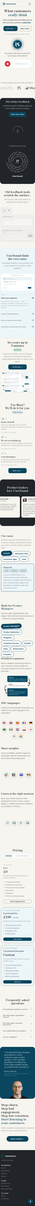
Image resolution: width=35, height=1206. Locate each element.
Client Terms (5, 1186)
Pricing (3, 1176)
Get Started (4, 1199)
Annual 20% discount (22, 856)
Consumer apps (10, 559)
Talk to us (17, 982)
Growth (27, 643)
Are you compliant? (10, 1037)
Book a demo (24, 29)
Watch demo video (17, 114)
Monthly (9, 856)
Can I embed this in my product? (14, 1031)
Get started (17, 939)
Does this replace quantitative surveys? (13, 1016)
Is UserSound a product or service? (15, 1009)
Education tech (21, 553)
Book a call (17, 471)
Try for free (10, 29)
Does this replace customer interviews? (12, 1024)
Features (4, 1173)
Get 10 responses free (17, 901)
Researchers (18, 649)
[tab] (17, 301)
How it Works (5, 1171)
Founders (7, 654)
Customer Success (11, 643)
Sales (5, 649)
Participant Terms (7, 1189)
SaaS (24, 559)
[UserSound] (17, 1156)
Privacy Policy (5, 1183)
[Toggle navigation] (29, 4)
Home (3, 1168)
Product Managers (11, 626)
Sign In (3, 1196)
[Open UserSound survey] (30, 1201)
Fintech (6, 553)
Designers (7, 637)
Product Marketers (11, 632)
